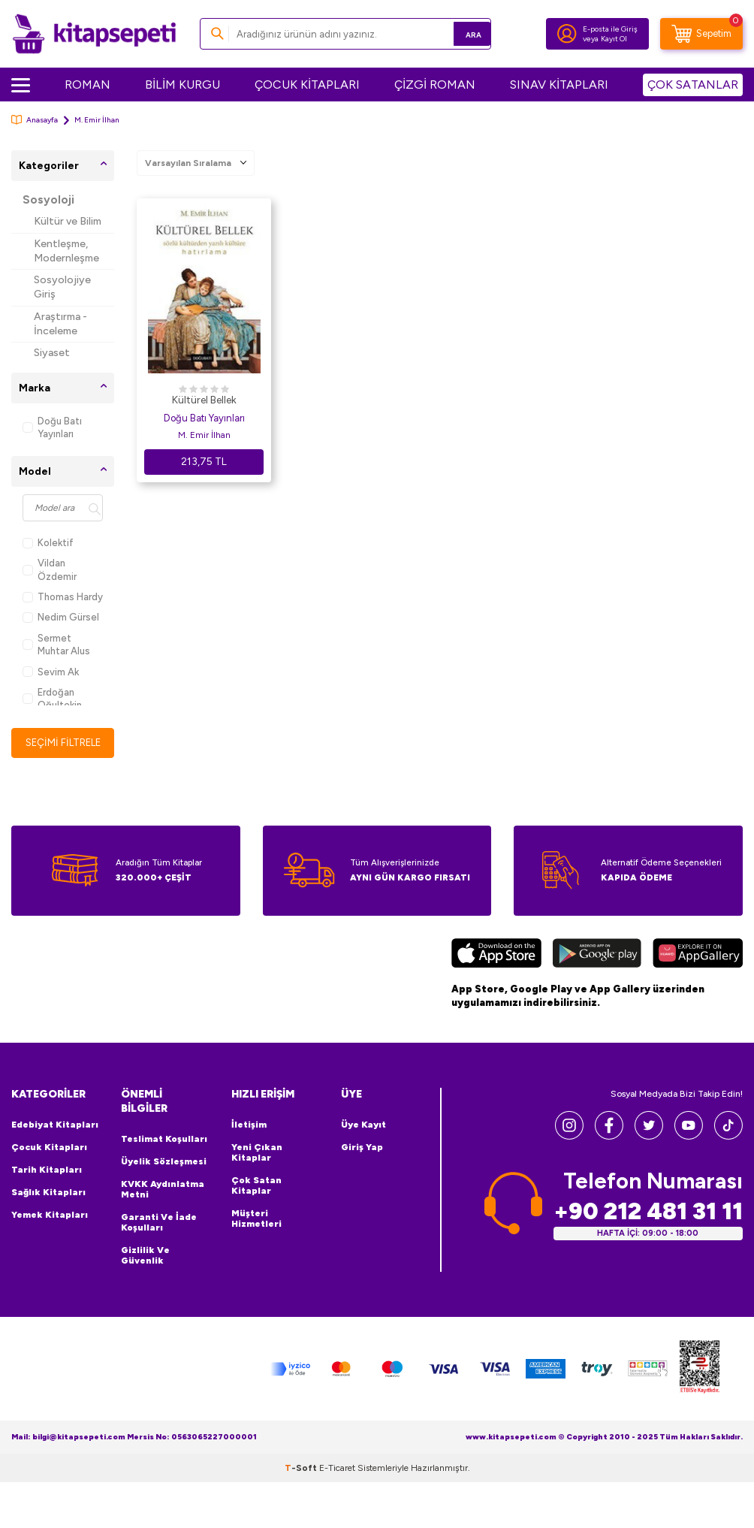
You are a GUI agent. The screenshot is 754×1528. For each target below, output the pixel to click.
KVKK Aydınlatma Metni (162, 1202)
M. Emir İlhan (204, 435)
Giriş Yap (362, 1160)
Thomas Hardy (63, 596)
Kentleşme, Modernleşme (66, 250)
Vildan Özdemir (50, 569)
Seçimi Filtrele (62, 749)
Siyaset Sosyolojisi (60, 359)
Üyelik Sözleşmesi (164, 1175)
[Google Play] (597, 969)
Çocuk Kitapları (49, 1160)
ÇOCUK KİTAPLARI (307, 84)
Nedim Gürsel (61, 617)
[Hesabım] (567, 34)
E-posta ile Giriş (610, 29)
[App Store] (496, 969)
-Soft (302, 1481)
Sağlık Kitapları (48, 1205)
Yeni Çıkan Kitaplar (256, 1165)
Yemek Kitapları (49, 1228)
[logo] (94, 33)
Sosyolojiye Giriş (62, 286)
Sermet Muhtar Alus (56, 645)
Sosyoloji (48, 200)
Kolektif (48, 542)
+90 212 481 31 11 (648, 1225)
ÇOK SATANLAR (692, 84)
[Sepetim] (701, 34)
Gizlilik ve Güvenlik (145, 1268)
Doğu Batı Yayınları (52, 427)
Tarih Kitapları (46, 1183)
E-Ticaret (337, 1481)
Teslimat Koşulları (164, 1152)
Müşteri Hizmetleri (256, 1232)
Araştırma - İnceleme (60, 323)
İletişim (249, 1138)
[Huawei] (698, 969)
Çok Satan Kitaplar (256, 1198)
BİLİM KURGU (182, 84)
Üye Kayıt (363, 1138)
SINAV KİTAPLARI (559, 84)
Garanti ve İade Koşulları (159, 1235)
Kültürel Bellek (204, 400)
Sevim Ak (51, 672)
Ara (457, 33)
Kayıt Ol (614, 39)
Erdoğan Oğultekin (52, 699)
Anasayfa (34, 120)
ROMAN (87, 84)
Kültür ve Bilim (67, 221)
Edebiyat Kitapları (54, 1138)
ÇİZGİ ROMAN (434, 84)
